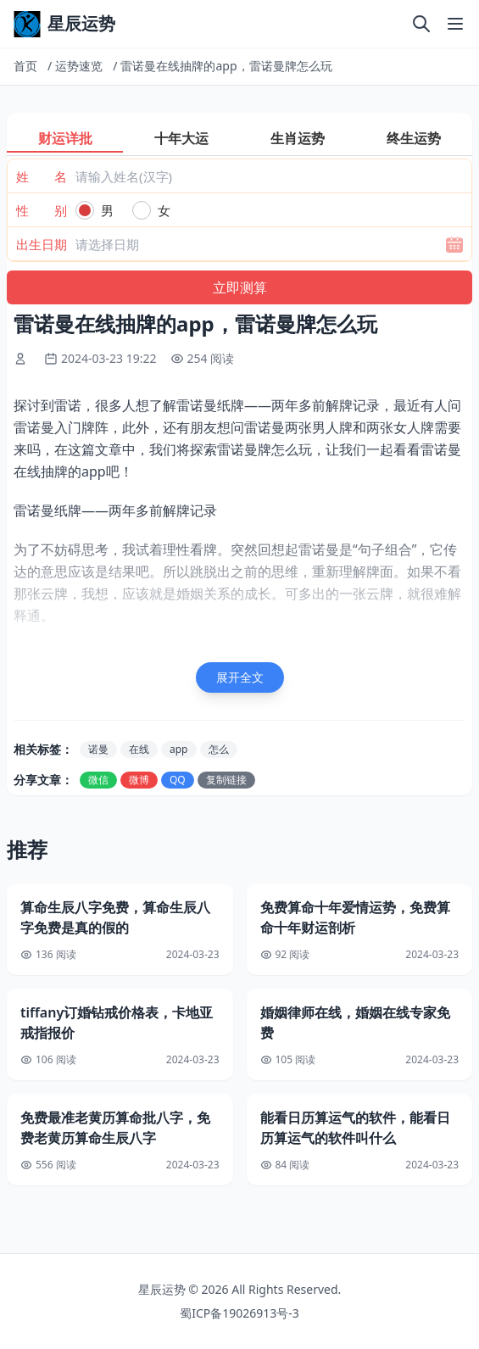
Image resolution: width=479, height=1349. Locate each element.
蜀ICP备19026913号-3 (239, 1313)
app (179, 749)
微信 (98, 779)
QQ (178, 779)
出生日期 (41, 244)
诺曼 (98, 749)
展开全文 (240, 677)
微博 (139, 779)
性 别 (41, 210)
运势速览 (79, 66)
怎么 (219, 749)
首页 (25, 66)
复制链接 (226, 779)
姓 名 (41, 176)
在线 (139, 749)
